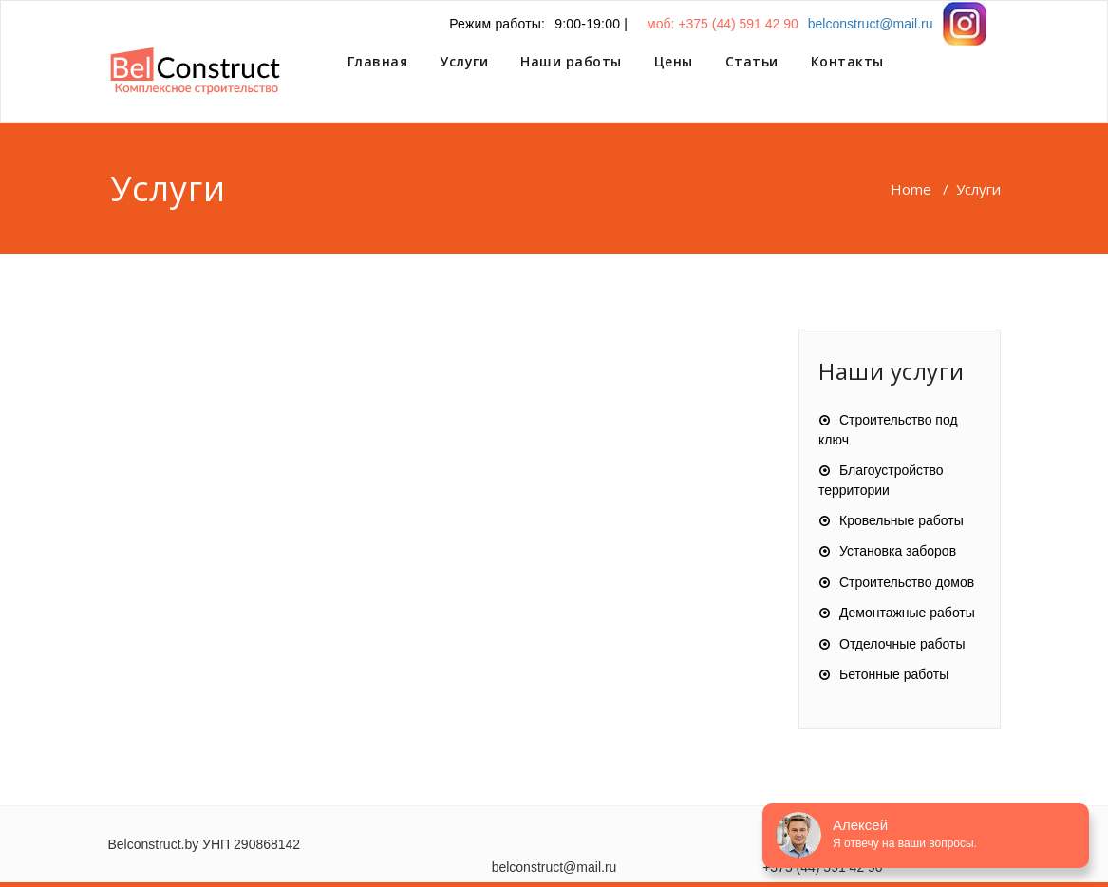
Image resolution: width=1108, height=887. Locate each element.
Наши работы (571, 61)
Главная (377, 61)
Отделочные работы (902, 643)
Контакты (847, 61)
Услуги (464, 61)
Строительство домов (906, 582)
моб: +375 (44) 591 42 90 (722, 23)
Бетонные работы (893, 674)
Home (911, 188)
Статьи (752, 61)
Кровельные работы (901, 520)
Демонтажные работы (907, 612)
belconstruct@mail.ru (870, 23)
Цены (673, 61)
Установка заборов (897, 550)
